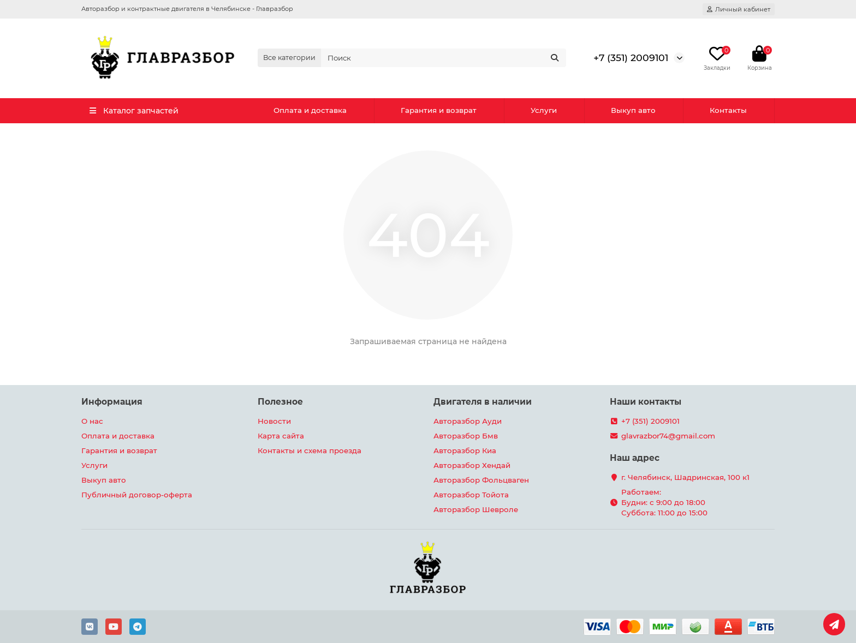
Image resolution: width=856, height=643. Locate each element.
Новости (274, 421)
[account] (739, 9)
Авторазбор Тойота (471, 494)
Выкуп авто (633, 110)
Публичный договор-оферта (136, 494)
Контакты (728, 110)
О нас (92, 421)
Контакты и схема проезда (309, 450)
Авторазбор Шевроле (475, 509)
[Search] (444, 58)
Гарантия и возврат (439, 110)
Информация (111, 401)
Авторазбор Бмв (465, 435)
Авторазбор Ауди (467, 421)
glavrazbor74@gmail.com (668, 435)
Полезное (280, 401)
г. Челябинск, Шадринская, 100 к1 (685, 477)
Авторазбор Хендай (471, 465)
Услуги (544, 110)
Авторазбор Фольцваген (481, 480)
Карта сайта (281, 435)
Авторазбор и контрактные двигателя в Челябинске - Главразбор (187, 9)
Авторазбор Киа (464, 450)
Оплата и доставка (310, 110)
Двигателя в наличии (482, 401)
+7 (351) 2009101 (630, 57)
